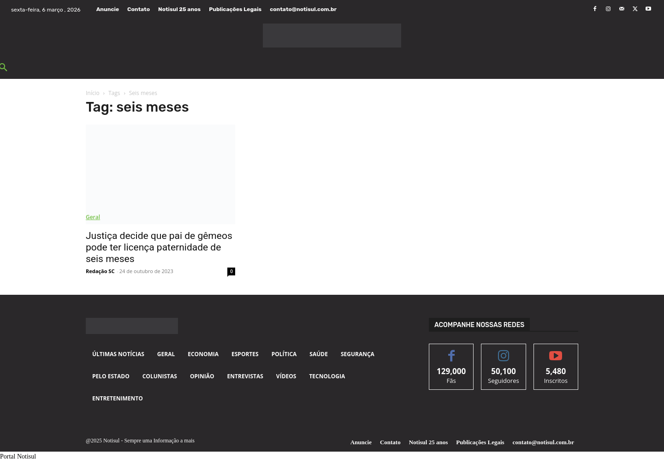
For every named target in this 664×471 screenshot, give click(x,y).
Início (93, 93)
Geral (93, 217)
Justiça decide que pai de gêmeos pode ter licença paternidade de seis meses (159, 247)
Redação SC (100, 271)
